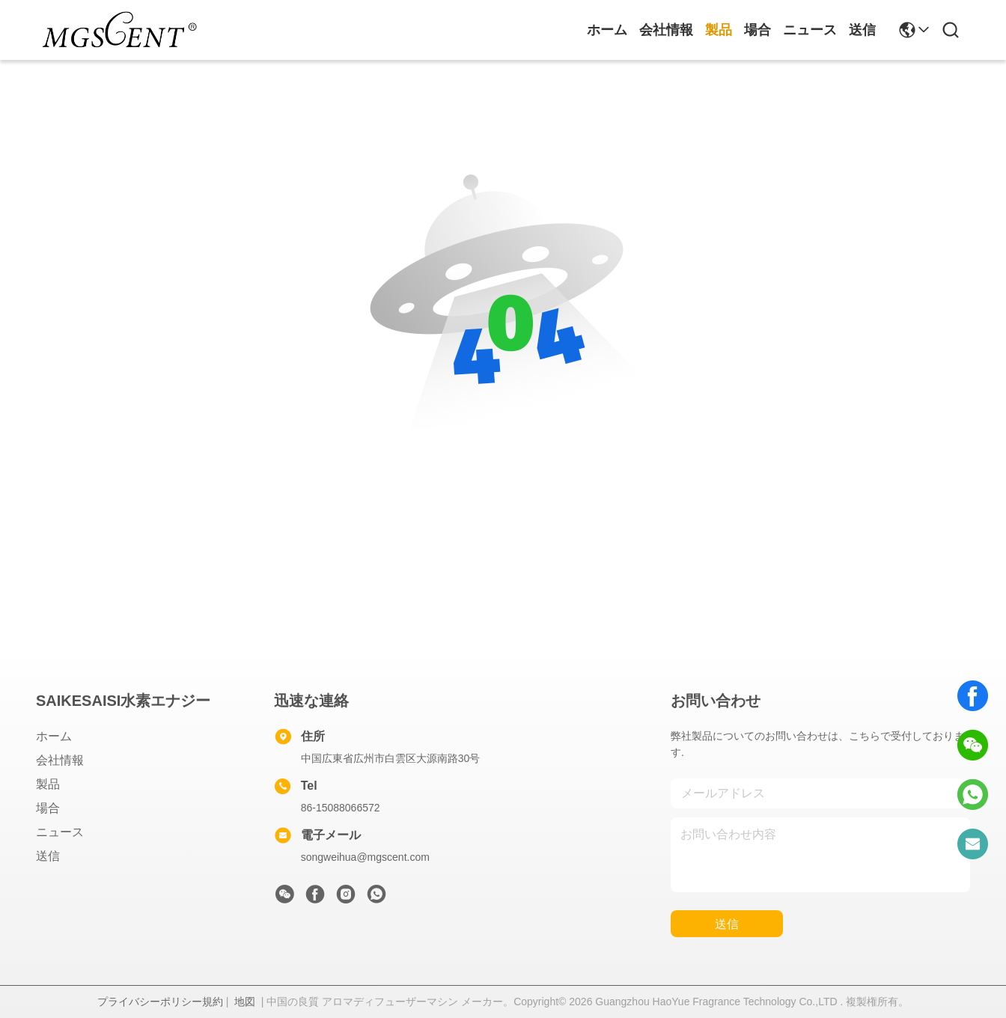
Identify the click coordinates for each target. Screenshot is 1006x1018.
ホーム (607, 29)
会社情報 (666, 29)
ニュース (810, 29)
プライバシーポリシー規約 (160, 1002)
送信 (862, 29)
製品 (718, 29)
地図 (244, 1002)
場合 (757, 29)
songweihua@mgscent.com (365, 857)
